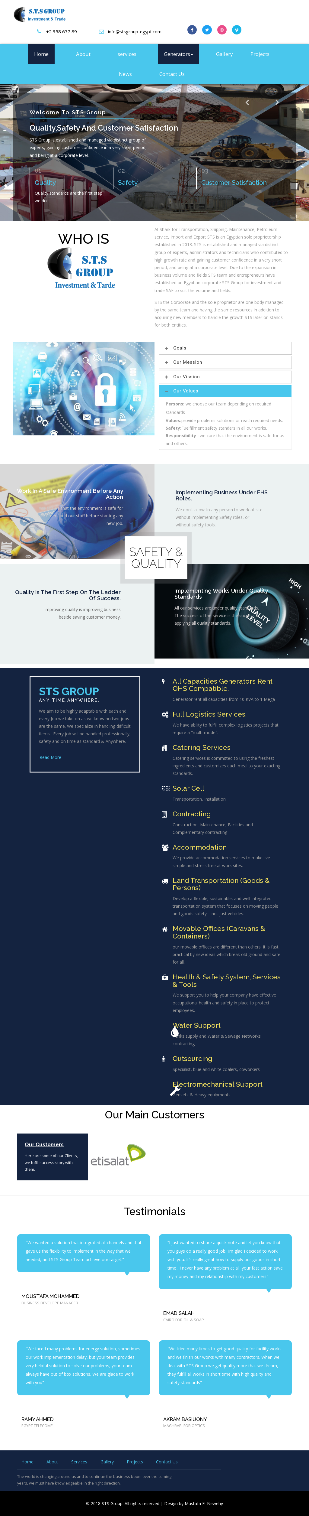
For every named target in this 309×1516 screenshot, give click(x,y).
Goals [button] (176, 348)
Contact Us (172, 73)
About (83, 53)
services (127, 53)
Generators (178, 53)
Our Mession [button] (184, 362)
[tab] (225, 348)
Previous (248, 111)
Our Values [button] (182, 391)
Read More (50, 757)
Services (79, 1462)
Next (276, 109)
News (125, 73)
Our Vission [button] (183, 376)
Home (41, 53)
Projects (259, 53)
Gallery (224, 53)
